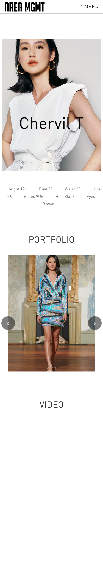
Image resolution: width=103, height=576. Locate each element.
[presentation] (8, 326)
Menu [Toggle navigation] (90, 6)
